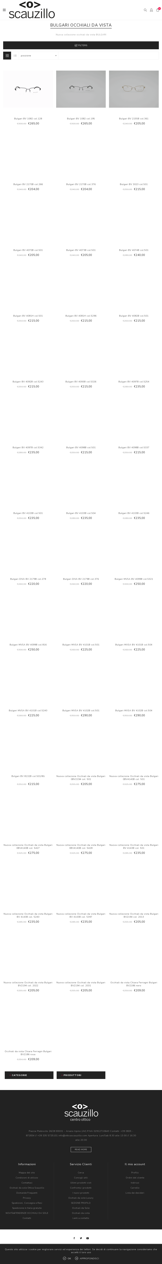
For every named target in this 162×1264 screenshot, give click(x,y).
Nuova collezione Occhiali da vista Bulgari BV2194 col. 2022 (28, 984)
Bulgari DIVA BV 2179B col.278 (28, 579)
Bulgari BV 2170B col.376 (81, 184)
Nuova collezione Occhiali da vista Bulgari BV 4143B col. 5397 (80, 915)
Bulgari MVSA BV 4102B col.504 (133, 710)
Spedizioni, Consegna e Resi (27, 1203)
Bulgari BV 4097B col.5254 (133, 381)
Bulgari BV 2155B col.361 (134, 118)
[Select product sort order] (38, 56)
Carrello (135, 1187)
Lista (15, 56)
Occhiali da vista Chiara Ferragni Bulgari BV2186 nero (133, 984)
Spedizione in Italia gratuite (27, 1208)
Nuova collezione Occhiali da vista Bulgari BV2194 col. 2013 (133, 915)
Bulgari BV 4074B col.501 (134, 250)
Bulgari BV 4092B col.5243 (28, 381)
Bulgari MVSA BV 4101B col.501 (81, 644)
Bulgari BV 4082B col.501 (134, 315)
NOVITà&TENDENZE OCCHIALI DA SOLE (27, 1213)
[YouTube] (87, 1238)
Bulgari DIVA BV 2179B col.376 (81, 579)
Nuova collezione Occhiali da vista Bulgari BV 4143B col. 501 (133, 847)
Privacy (27, 1198)
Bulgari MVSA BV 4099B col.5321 (134, 579)
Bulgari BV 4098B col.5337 (133, 447)
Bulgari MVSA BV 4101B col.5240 (28, 710)
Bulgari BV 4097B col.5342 (28, 447)
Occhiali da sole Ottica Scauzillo (27, 1187)
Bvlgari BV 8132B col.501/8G (28, 776)
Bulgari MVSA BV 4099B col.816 (28, 644)
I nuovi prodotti (81, 1193)
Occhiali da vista (81, 1213)
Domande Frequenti (26, 1193)
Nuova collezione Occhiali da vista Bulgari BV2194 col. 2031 (80, 984)
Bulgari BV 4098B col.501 (81, 447)
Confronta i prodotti (81, 1187)
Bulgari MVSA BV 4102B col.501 (81, 710)
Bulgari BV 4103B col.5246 (133, 513)
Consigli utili (81, 1177)
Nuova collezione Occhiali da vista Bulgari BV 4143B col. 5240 (28, 915)
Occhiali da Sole (81, 1208)
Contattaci (27, 1182)
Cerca (81, 1172)
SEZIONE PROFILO (81, 1203)
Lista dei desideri (135, 1193)
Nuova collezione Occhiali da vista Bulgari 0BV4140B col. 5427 (28, 847)
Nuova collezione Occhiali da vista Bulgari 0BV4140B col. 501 (133, 778)
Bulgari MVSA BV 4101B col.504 (133, 644)
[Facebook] (74, 1238)
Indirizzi (135, 1182)
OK (69, 1258)
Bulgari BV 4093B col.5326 (80, 381)
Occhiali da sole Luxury (80, 1198)
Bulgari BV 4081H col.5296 (81, 315)
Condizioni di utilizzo (27, 1177)
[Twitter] (81, 1238)
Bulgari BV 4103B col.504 (81, 513)
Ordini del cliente (135, 1177)
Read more (81, 1149)
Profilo (135, 1172)
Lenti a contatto (81, 1218)
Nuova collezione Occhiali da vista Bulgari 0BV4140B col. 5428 (80, 847)
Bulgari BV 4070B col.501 (28, 250)
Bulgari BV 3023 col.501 (134, 184)
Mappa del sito (27, 1172)
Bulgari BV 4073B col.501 (81, 250)
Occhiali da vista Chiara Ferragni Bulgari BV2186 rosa (28, 1053)
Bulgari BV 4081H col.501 (28, 315)
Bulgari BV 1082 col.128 (28, 118)
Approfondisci (89, 1258)
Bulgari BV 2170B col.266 (28, 184)
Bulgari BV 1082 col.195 (81, 118)
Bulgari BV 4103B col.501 (28, 513)
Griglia (7, 56)
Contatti (27, 1218)
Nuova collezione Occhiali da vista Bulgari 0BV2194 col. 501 (80, 778)
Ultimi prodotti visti (80, 1182)
